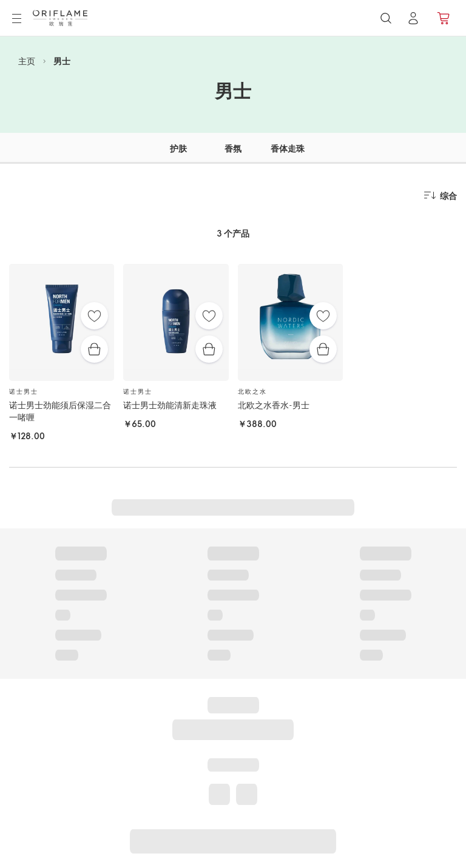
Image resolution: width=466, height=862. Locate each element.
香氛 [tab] (233, 148)
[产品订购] (444, 18)
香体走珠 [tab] (288, 148)
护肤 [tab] (178, 148)
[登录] (413, 18)
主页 (26, 61)
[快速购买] (94, 349)
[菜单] (16, 19)
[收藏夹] (94, 315)
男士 (61, 61)
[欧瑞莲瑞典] (60, 18)
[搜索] (386, 18)
